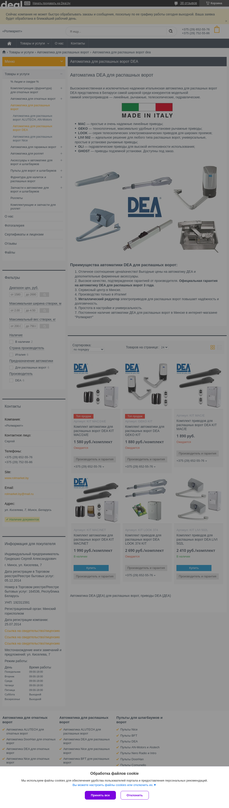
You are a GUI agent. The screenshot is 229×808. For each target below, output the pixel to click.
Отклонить (135, 795)
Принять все (100, 795)
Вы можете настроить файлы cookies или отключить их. (112, 785)
